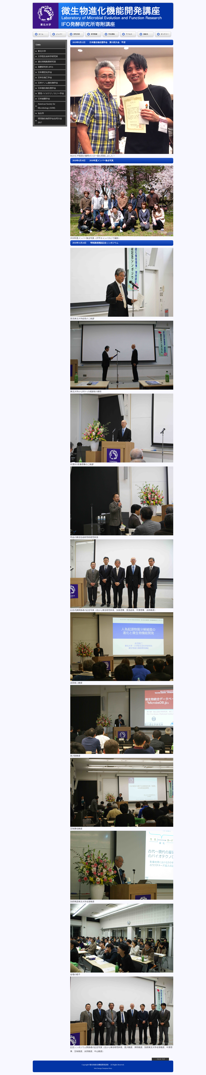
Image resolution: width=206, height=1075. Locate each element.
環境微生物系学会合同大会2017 (50, 120)
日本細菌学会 (44, 99)
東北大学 (42, 51)
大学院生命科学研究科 (48, 56)
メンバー (59, 34)
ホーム (41, 34)
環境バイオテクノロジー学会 (51, 93)
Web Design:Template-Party (103, 1068)
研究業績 (94, 34)
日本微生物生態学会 (47, 88)
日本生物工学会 (45, 77)
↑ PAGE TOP (160, 1059)
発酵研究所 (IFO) (45, 67)
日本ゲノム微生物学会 (48, 83)
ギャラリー (165, 34)
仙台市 (41, 113)
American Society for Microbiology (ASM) (46, 106)
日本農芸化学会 (45, 72)
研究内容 (77, 34)
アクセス (129, 34)
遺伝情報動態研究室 (47, 62)
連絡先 (145, 34)
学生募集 (111, 34)
